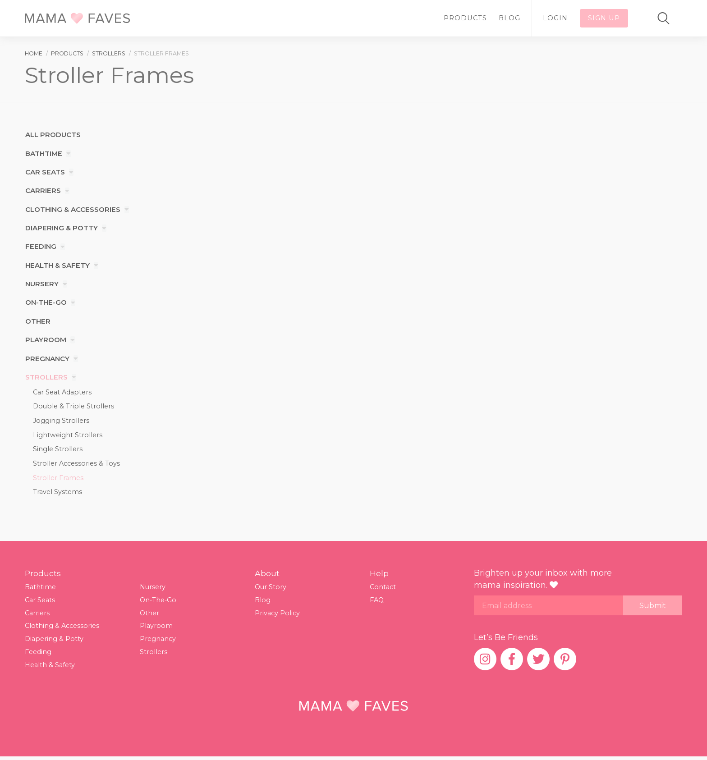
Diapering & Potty (62, 228)
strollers (108, 53)
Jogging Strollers (61, 421)
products (67, 53)
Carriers (42, 191)
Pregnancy (47, 359)
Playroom (46, 340)
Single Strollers (58, 451)
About (267, 576)
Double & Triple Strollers (73, 407)
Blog (514, 18)
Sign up (605, 18)
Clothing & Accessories (73, 209)
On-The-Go (46, 302)
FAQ (377, 603)
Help (379, 576)
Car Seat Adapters (62, 392)
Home (33, 53)
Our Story (271, 590)
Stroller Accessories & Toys (76, 465)
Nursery (42, 284)
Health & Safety (57, 265)
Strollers (46, 377)
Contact (383, 590)
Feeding (41, 247)
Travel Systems (57, 494)
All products (53, 135)
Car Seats (44, 172)
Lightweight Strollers (67, 436)
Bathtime (44, 153)
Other (38, 321)
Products (471, 18)
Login (558, 18)
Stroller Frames (58, 480)
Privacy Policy (277, 616)
